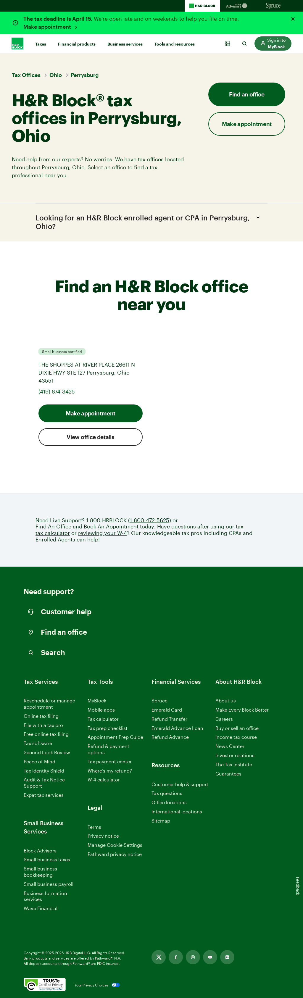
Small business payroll (48, 884)
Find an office (247, 94)
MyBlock (97, 700)
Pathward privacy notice (115, 854)
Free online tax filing (46, 734)
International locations (177, 812)
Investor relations (234, 755)
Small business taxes (47, 859)
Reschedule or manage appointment (49, 704)
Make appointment (47, 26)
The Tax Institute (233, 765)
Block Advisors (40, 851)
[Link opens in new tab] (159, 957)
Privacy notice (103, 836)
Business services (125, 43)
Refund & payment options (108, 749)
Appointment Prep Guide (115, 737)
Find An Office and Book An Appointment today (95, 527)
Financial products (77, 43)
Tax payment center (110, 761)
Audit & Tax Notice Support (44, 783)
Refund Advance (170, 737)
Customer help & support (180, 784)
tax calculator (53, 533)
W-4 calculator (104, 780)
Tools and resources (174, 43)
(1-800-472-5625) (149, 520)
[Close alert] (293, 19)
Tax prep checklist (108, 728)
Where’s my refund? (110, 770)
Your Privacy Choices (92, 985)
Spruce (159, 700)
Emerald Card (167, 709)
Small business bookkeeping (40, 872)
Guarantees (228, 773)
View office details (90, 436)
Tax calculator (103, 719)
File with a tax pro (43, 725)
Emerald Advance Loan (177, 728)
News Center (229, 746)
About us (225, 700)
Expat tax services (44, 795)
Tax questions (167, 793)
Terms (94, 827)
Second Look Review (47, 752)
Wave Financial (40, 909)
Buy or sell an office (237, 728)
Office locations (169, 802)
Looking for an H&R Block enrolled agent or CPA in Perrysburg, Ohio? (149, 221)
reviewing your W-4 (102, 533)
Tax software (38, 743)
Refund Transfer (169, 719)
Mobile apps (101, 709)
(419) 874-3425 (56, 391)
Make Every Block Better (242, 709)
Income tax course (236, 737)
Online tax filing (41, 716)
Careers (224, 719)
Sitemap (161, 821)
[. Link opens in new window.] (45, 985)
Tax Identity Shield (44, 770)
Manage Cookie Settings (115, 845)
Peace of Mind (39, 761)
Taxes (40, 43)
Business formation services (45, 896)
